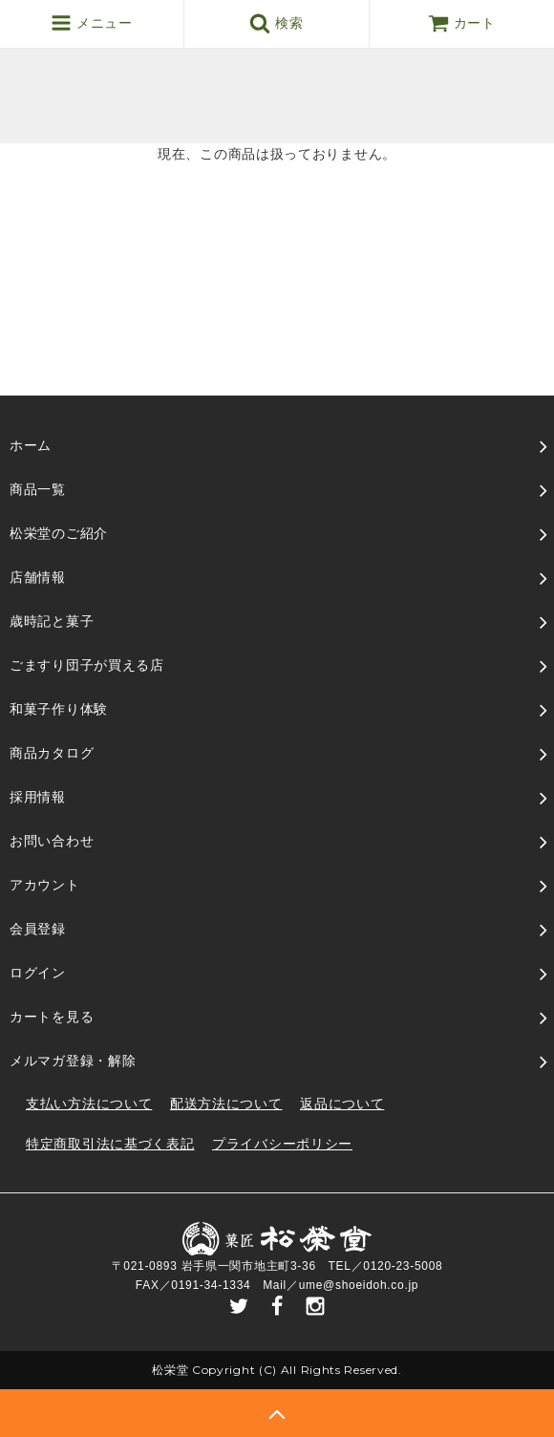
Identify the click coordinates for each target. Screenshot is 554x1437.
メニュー (91, 22)
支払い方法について (89, 1103)
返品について (342, 1103)
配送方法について (226, 1103)
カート (462, 23)
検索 (276, 22)
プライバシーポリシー (282, 1143)
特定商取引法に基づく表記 (110, 1143)
